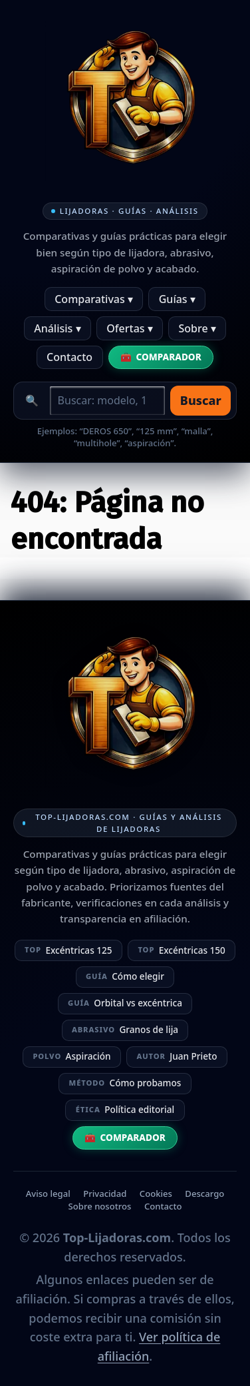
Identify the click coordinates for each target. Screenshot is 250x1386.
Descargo (204, 1194)
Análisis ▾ (57, 328)
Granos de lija (125, 1029)
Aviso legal (48, 1194)
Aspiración (71, 1056)
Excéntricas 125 (68, 950)
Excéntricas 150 (181, 950)
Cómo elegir (125, 976)
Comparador (168, 356)
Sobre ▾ (197, 328)
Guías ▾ (177, 299)
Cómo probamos (125, 1082)
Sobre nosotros (100, 1206)
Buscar (200, 400)
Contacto (69, 357)
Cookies (156, 1194)
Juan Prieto (176, 1056)
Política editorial (125, 1109)
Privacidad (104, 1194)
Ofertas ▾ (129, 328)
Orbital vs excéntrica (125, 1002)
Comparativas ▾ (94, 299)
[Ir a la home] (125, 101)
